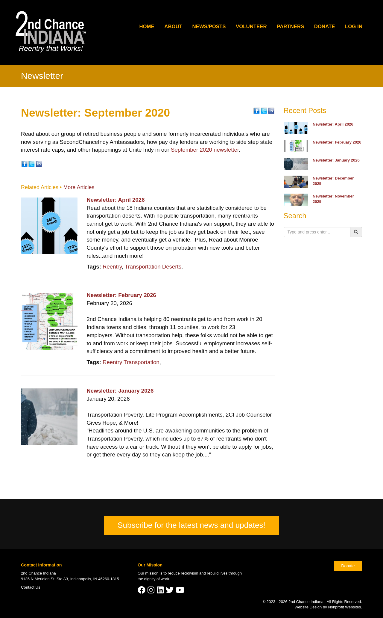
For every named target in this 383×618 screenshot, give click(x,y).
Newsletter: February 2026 (121, 295)
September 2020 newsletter (205, 150)
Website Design (308, 607)
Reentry (112, 266)
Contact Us (30, 587)
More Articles (78, 187)
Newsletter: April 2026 (115, 200)
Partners (290, 26)
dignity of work (156, 579)
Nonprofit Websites (344, 607)
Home (146, 26)
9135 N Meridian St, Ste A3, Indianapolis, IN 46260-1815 (70, 579)
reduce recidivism (183, 573)
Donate (324, 26)
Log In (353, 26)
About (173, 26)
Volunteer (251, 26)
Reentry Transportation (131, 362)
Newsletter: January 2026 (119, 391)
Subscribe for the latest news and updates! (191, 525)
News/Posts (209, 26)
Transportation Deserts (153, 266)
